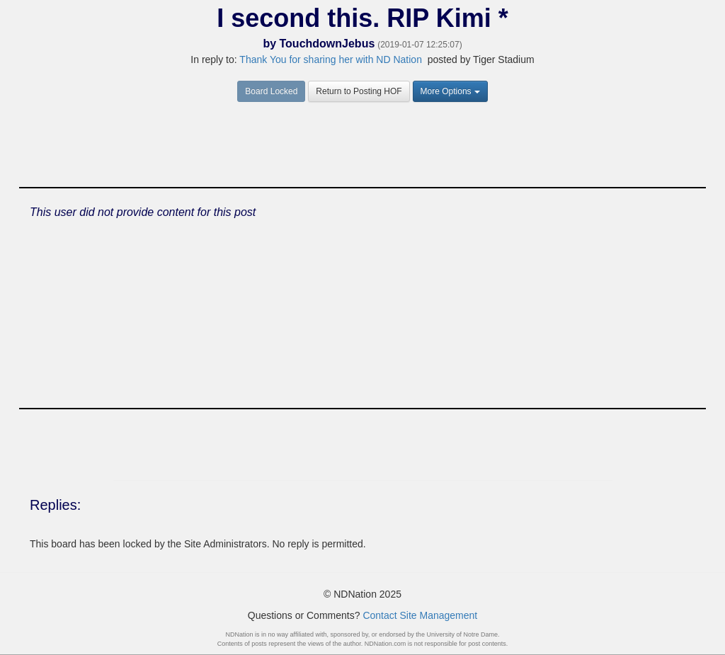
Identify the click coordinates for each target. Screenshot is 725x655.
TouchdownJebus (327, 44)
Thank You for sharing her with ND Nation (330, 59)
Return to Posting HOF (358, 91)
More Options (450, 91)
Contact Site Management (419, 615)
